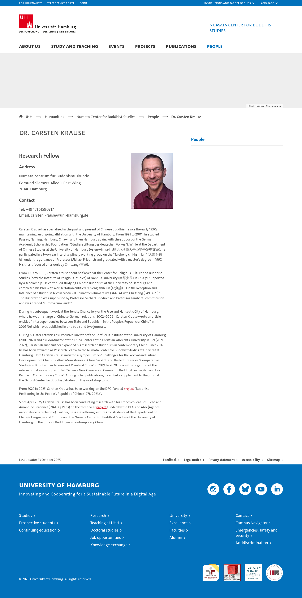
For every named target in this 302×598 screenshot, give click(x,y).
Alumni (175, 537)
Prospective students (37, 522)
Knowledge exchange (109, 544)
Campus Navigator (252, 522)
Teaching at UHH (104, 522)
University (178, 515)
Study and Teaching (74, 46)
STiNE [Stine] (83, 3)
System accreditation (274, 568)
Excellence (178, 522)
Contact (242, 515)
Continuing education (38, 530)
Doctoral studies (104, 530)
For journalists (30, 3)
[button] (229, 3)
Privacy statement (221, 460)
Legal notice (192, 460)
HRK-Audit (252, 566)
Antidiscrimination (252, 542)
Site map (273, 460)
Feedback (170, 460)
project (129, 388)
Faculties (177, 530)
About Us (30, 46)
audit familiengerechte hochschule (210, 570)
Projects (145, 46)
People (215, 46)
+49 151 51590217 (40, 209)
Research (98, 515)
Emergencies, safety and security (257, 533)
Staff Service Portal (61, 3)
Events (116, 46)
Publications (181, 46)
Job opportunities (105, 537)
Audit (228, 566)
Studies (25, 515)
